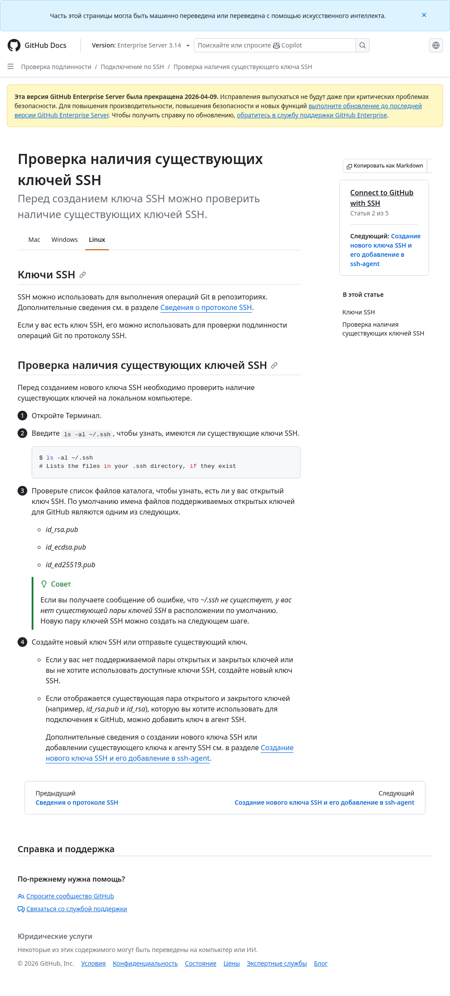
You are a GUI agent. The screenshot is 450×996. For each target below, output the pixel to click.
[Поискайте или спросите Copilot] (282, 45)
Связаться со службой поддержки (72, 909)
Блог (320, 963)
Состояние (201, 963)
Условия (93, 963)
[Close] (425, 14)
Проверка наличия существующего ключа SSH (243, 66)
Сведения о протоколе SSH (206, 307)
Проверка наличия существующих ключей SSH (148, 365)
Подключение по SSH (132, 66)
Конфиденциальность (145, 963)
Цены (232, 963)
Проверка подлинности (56, 66)
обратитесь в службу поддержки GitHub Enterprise (312, 115)
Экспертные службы (277, 963)
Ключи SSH (52, 274)
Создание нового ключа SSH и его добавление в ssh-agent (324, 802)
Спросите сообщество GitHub (66, 896)
